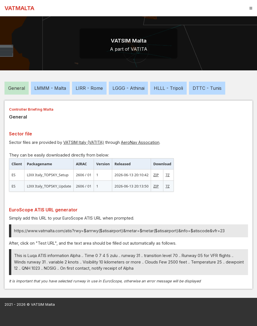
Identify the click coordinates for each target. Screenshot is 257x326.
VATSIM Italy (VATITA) (83, 142)
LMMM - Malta (50, 88)
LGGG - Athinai (128, 88)
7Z (168, 174)
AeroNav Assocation (140, 142)
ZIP (156, 174)
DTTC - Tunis (207, 88)
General (16, 88)
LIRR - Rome (89, 88)
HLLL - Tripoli (168, 88)
